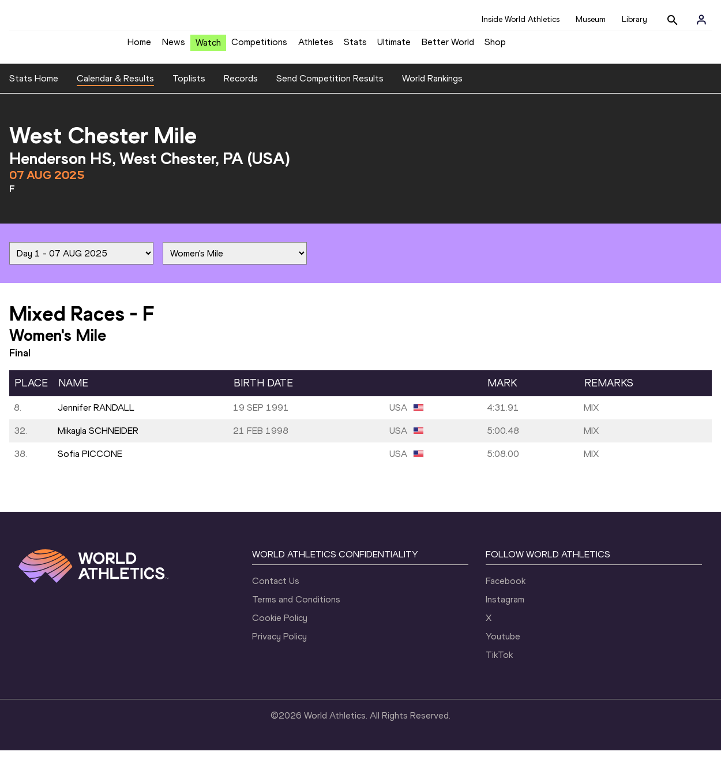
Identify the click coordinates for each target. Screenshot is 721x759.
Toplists (188, 86)
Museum (591, 19)
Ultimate (394, 46)
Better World (448, 46)
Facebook (505, 589)
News (173, 46)
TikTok (499, 663)
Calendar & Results (115, 86)
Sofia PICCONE (90, 462)
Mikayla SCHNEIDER (98, 439)
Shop (495, 46)
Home (139, 46)
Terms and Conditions (296, 607)
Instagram (505, 607)
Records (241, 86)
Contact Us (275, 589)
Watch (208, 47)
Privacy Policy (279, 644)
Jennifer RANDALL (96, 416)
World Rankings (432, 86)
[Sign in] (701, 20)
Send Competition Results (330, 86)
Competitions (259, 46)
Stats (355, 46)
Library (634, 19)
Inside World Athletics (520, 19)
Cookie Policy (279, 626)
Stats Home (33, 86)
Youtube (503, 644)
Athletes (315, 46)
